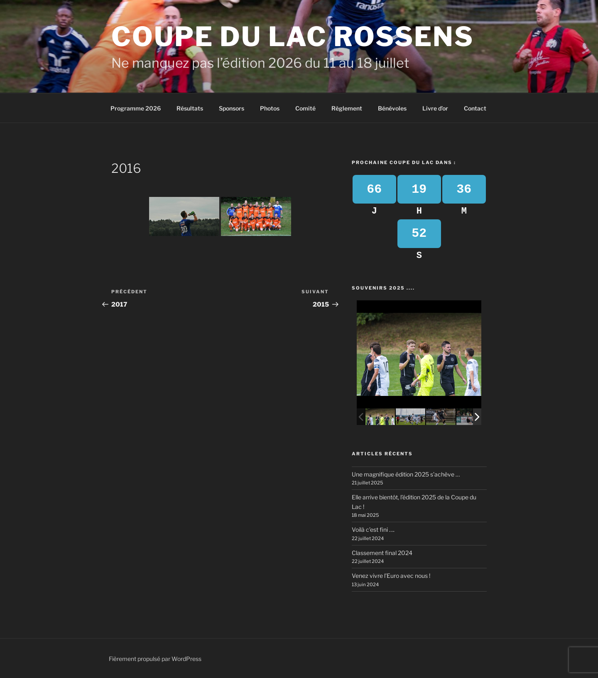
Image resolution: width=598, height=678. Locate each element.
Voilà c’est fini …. (373, 529)
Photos (269, 108)
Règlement (346, 108)
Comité (305, 108)
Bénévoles (392, 108)
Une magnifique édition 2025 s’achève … (406, 474)
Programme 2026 (135, 108)
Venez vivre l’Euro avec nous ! (391, 575)
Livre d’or (435, 108)
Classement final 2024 (382, 552)
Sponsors (231, 108)
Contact (475, 108)
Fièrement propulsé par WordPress (155, 658)
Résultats (189, 108)
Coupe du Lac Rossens (292, 36)
